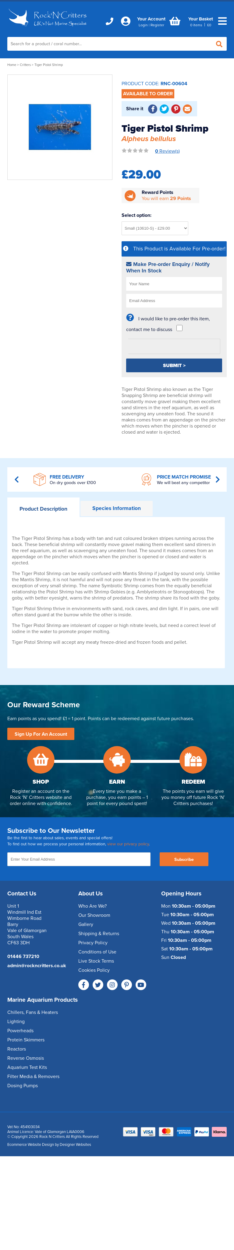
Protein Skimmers (25, 1040)
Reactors (16, 1049)
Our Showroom (94, 915)
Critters (25, 65)
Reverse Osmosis (25, 1058)
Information (116, 508)
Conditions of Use (97, 952)
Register (157, 25)
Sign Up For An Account (41, 734)
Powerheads (20, 1031)
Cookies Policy (94, 970)
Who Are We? (92, 906)
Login (143, 25)
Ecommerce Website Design (30, 1144)
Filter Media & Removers (33, 1076)
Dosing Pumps (22, 1086)
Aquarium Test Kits (27, 1067)
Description (43, 509)
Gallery (85, 924)
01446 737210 (23, 956)
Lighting (16, 1022)
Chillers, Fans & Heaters (32, 1012)
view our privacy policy (128, 844)
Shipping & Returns (98, 934)
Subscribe (184, 859)
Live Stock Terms (96, 961)
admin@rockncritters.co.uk (36, 966)
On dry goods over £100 (73, 482)
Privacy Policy (93, 943)
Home (11, 65)
